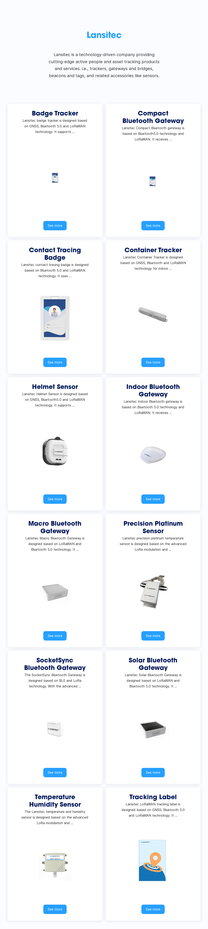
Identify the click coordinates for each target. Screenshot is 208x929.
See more (55, 225)
